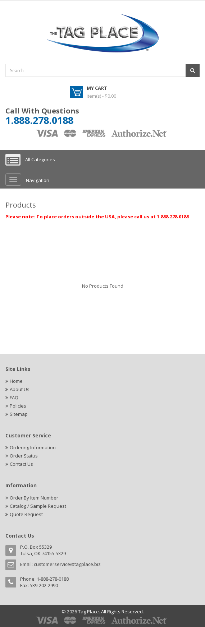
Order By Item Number (34, 497)
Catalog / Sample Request (38, 506)
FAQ (14, 397)
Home (16, 381)
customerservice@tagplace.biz (67, 564)
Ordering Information (33, 447)
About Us (19, 389)
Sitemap (19, 414)
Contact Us (21, 464)
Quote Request (26, 514)
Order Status (24, 455)
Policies (18, 406)
